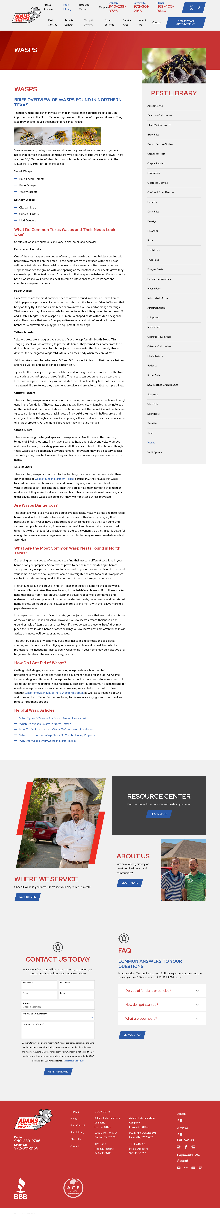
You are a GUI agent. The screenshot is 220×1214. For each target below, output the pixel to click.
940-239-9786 (117, 8)
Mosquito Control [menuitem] (89, 23)
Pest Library (77, 1132)
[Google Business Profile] (178, 1147)
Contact (74, 1146)
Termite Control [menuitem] (69, 23)
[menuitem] (174, 106)
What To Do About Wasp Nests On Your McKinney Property (57, 735)
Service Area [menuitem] (127, 23)
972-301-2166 (141, 8)
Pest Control (77, 1125)
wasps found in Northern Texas (54, 479)
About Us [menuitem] (142, 23)
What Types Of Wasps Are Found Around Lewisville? (52, 718)
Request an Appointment (185, 23)
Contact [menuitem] (156, 22)
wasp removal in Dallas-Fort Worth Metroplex (54, 693)
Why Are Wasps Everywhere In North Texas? (47, 741)
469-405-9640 (165, 8)
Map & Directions (104, 1149)
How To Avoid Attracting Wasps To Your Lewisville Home (55, 729)
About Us (75, 1139)
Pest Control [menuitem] (52, 23)
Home (73, 1118)
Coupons (104, 7)
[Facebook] (186, 1147)
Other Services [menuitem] (109, 23)
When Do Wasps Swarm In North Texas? (45, 724)
